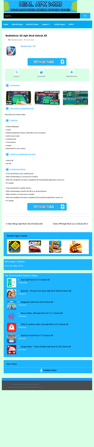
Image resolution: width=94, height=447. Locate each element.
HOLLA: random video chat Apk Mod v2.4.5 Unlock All (44, 324)
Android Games (32, 24)
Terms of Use (28, 384)
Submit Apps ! (59, 24)
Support (45, 24)
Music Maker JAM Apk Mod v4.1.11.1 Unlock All (42, 313)
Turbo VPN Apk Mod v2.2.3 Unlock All (69, 224)
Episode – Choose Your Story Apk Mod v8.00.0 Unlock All (46, 291)
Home (5, 24)
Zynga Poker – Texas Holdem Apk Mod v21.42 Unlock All (46, 346)
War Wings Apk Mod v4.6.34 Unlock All (25, 224)
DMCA (71, 24)
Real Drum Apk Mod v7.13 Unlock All (37, 335)
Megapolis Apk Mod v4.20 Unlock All (37, 302)
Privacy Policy (20, 384)
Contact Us (36, 384)
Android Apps (17, 24)
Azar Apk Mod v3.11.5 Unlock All (35, 280)
